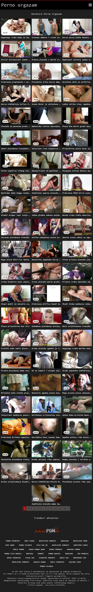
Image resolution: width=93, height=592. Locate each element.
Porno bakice (54, 554)
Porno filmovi (25, 545)
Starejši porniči (47, 558)
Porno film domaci (13, 554)
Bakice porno (40, 562)
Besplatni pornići (47, 541)
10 (56, 508)
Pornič (41, 554)
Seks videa (29, 541)
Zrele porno (18, 549)
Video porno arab (37, 549)
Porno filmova (46, 566)
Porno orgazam (36, 585)
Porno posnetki (13, 541)
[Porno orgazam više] (90, 5)
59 (64, 508)
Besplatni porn (80, 541)
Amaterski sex (79, 558)
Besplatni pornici (60, 545)
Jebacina (65, 541)
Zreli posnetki (57, 562)
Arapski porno (73, 549)
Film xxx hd (42, 545)
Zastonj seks (75, 562)
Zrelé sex (64, 558)
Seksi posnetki (14, 558)
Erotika (29, 554)
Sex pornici (83, 554)
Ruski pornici (55, 549)
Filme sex (29, 558)
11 (60, 508)
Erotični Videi (81, 545)
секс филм (9, 545)
